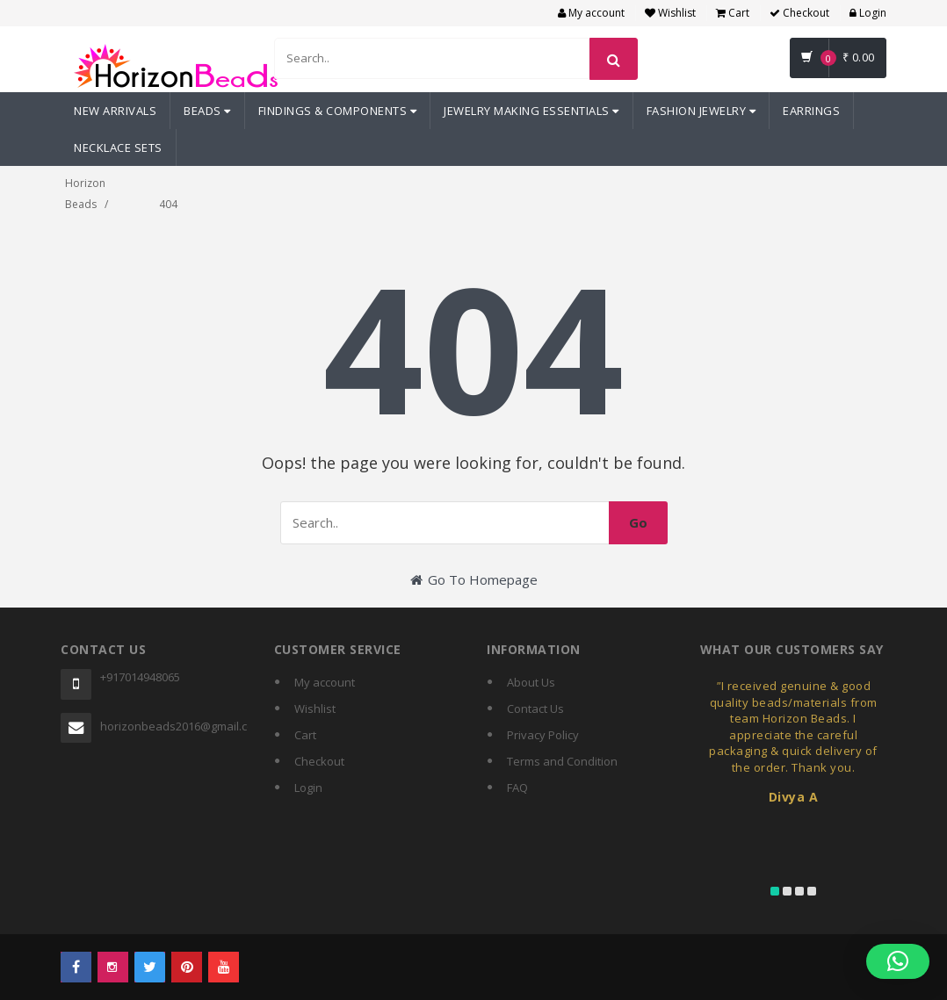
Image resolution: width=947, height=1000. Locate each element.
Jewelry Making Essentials (531, 111)
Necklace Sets (118, 147)
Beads (207, 111)
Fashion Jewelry (701, 111)
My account (591, 12)
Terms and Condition (562, 761)
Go (638, 522)
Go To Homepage (474, 579)
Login (867, 12)
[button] (897, 961)
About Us (531, 682)
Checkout (799, 12)
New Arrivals (115, 111)
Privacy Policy (543, 735)
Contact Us (535, 708)
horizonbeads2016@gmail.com (174, 726)
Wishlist (670, 12)
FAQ (517, 787)
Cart (732, 12)
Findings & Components (337, 111)
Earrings (811, 111)
